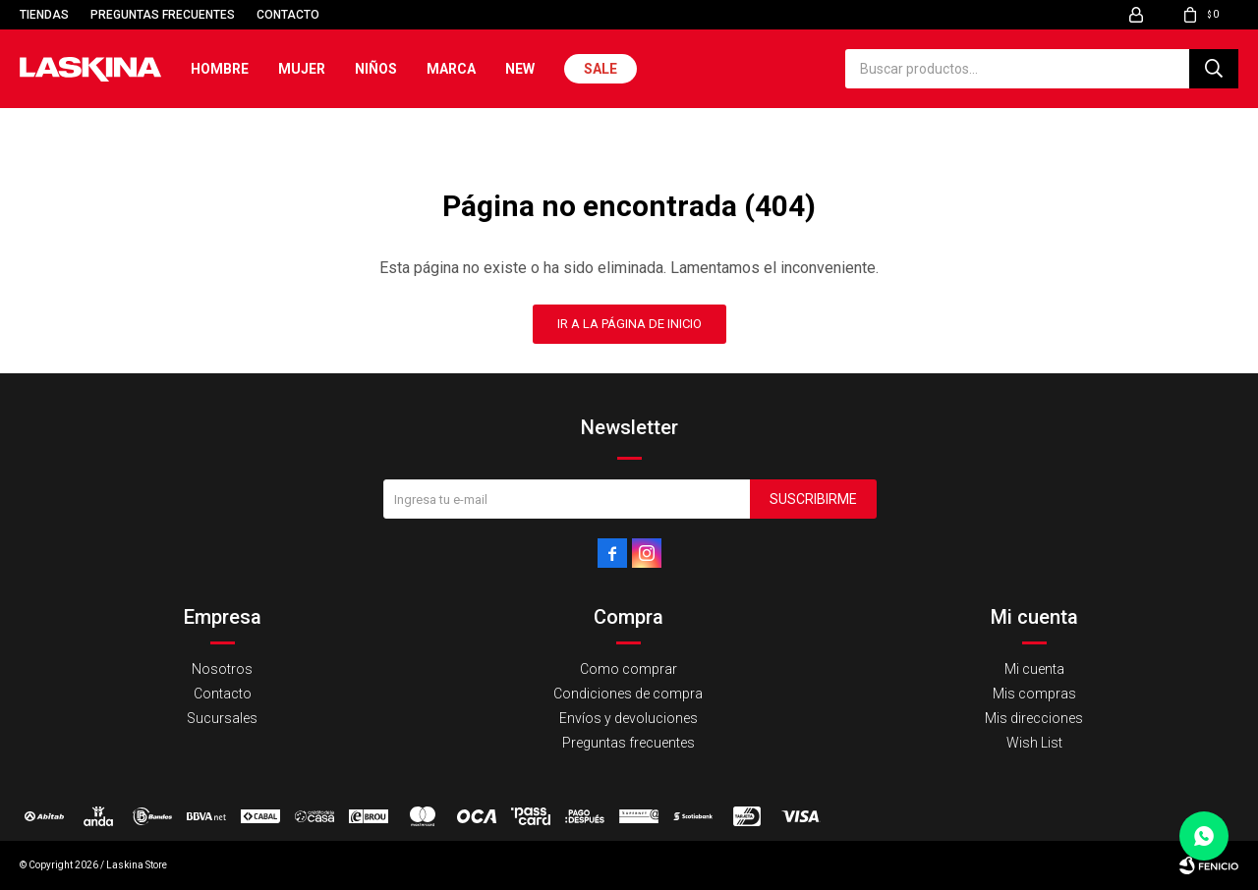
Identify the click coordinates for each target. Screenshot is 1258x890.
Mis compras (1034, 693)
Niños (376, 69)
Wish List (1034, 743)
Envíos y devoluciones (628, 718)
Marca (451, 69)
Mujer (301, 69)
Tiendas (44, 15)
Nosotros (222, 669)
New (520, 69)
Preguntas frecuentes (162, 15)
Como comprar (628, 669)
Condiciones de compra (628, 693)
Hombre (220, 69)
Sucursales (222, 718)
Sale (600, 69)
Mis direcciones (1034, 718)
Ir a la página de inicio (629, 323)
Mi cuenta (1034, 669)
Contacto (288, 15)
